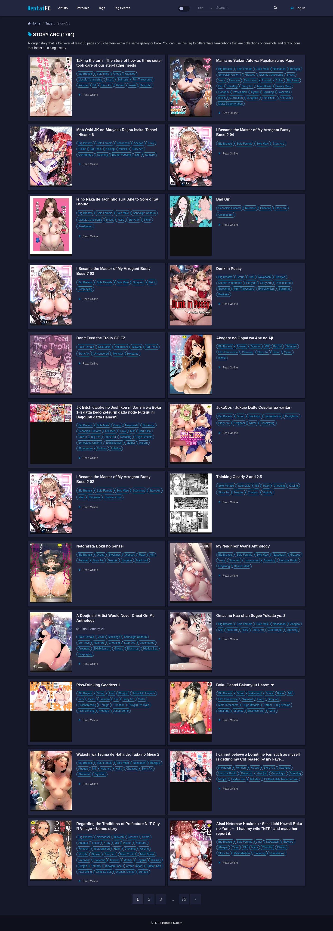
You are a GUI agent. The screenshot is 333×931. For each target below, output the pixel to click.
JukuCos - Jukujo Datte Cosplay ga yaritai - (254, 407)
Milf (267, 346)
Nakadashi (279, 69)
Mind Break (264, 86)
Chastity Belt (103, 871)
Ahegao (138, 143)
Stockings (148, 425)
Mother (130, 442)
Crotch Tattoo (134, 866)
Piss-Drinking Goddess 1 (98, 685)
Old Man (285, 97)
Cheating (231, 86)
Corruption (236, 97)
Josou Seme (121, 710)
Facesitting (85, 871)
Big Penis (293, 80)
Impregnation (273, 416)
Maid (81, 497)
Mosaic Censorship (90, 79)
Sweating (224, 288)
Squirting (268, 92)
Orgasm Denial (125, 871)
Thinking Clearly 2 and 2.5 (239, 477)
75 (184, 899)
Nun (137, 154)
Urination (118, 705)
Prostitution (240, 92)
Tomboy (96, 866)
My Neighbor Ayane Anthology (243, 546)
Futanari (104, 699)
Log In (298, 8)
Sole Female (244, 69)
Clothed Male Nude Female (281, 779)
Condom (223, 92)
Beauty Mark (283, 86)
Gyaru (255, 92)
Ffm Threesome (142, 79)
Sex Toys (83, 642)
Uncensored (225, 215)
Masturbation (242, 853)
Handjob (262, 773)
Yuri (116, 699)
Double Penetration (230, 283)
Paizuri (277, 346)
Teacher (239, 492)
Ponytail (83, 85)
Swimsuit (247, 699)
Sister (147, 219)
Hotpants (132, 353)
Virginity (267, 492)
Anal (251, 277)
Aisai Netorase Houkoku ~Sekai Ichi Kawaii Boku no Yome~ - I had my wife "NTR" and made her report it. (259, 828)
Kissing (110, 149)
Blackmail (284, 92)
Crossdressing (87, 705)
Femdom (241, 767)
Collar (279, 80)
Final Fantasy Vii (92, 629)
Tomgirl (104, 705)
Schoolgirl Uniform (229, 74)
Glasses (130, 73)
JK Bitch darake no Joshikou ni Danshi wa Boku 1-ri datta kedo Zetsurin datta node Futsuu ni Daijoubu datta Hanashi (118, 412)
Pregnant (239, 423)
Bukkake (223, 294)
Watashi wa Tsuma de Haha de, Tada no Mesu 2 (117, 754)
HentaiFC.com (172, 923)
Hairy (121, 219)
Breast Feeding (121, 154)
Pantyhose (291, 416)
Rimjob (222, 779)
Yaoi (81, 699)
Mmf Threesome (244, 288)
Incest (110, 79)
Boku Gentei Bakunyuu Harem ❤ (245, 685)
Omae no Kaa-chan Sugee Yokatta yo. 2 (250, 616)
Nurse (252, 423)
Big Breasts (85, 73)
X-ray (221, 80)
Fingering (224, 566)
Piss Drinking (86, 710)
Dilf (94, 85)
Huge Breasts (144, 437)
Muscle (123, 149)
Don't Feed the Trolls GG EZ (100, 338)
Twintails (123, 79)
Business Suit (113, 497)
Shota (269, 693)
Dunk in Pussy (229, 269)
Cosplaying (85, 289)
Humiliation (269, 97)
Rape (142, 554)
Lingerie (127, 560)
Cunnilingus (85, 154)
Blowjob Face (113, 866)
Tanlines (102, 448)
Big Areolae (85, 448)
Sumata (143, 871)
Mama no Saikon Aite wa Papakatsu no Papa (255, 60)
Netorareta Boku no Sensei (100, 546)
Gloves (118, 648)
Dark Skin (145, 431)
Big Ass (95, 437)
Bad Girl (223, 199)
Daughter (145, 85)
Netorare (234, 80)
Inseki (132, 85)
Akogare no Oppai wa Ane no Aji (244, 338)
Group (117, 73)
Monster (118, 353)
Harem (120, 85)
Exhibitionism (266, 288)
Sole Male (103, 73)
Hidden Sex (150, 648)
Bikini (151, 282)
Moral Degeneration (230, 103)
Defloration (250, 80)
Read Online (90, 94)
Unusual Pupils (288, 560)
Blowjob (295, 69)
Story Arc (106, 85)
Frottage (104, 710)
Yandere (150, 154)
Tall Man (255, 779)
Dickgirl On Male (139, 705)
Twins (272, 710)
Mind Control (128, 854)
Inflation (116, 448)
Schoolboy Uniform (90, 442)
